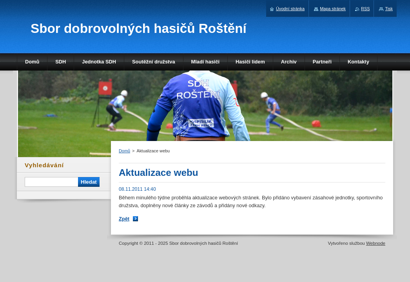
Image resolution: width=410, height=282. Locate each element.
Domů (124, 150)
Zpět (124, 219)
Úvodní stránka (290, 8)
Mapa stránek (333, 8)
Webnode (375, 243)
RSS (365, 8)
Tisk (389, 8)
